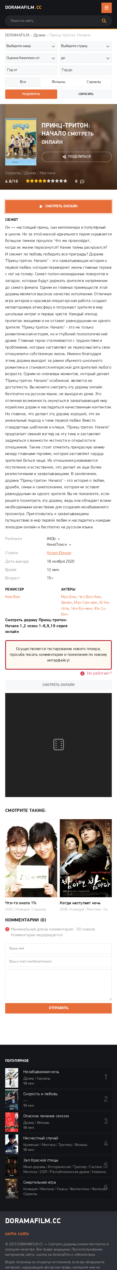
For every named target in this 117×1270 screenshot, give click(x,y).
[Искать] (104, 21)
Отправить (58, 1008)
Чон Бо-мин (81, 609)
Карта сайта (17, 1234)
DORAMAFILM (17, 35)
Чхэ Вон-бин (90, 597)
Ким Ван (12, 597)
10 (65, 181)
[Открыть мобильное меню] (106, 8)
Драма (40, 35)
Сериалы (13, 173)
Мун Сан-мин (86, 603)
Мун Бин (68, 597)
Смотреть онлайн (61, 206)
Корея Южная (59, 553)
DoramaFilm (23, 7)
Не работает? (99, 673)
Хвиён (66, 603)
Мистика (47, 173)
